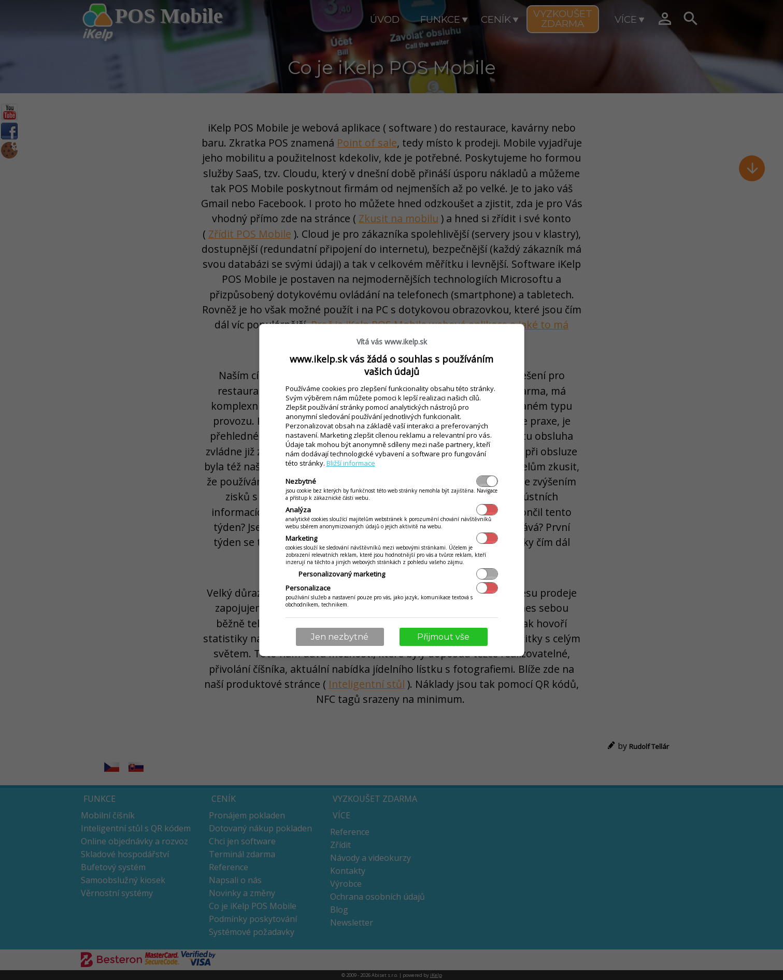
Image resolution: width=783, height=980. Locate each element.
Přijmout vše (443, 637)
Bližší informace (350, 463)
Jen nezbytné (339, 637)
